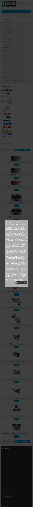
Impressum (23, 285)
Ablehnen (24, 282)
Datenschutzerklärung (15, 285)
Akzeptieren (18, 282)
